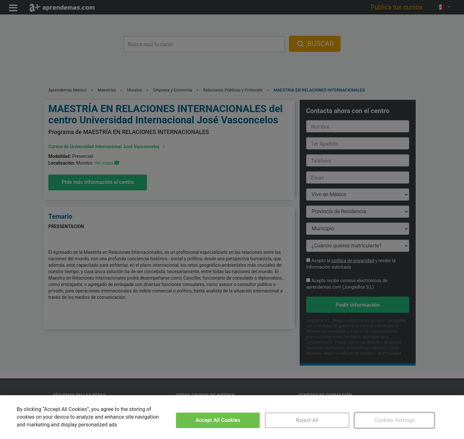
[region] (232, 417)
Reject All (307, 420)
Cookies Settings (394, 420)
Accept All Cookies (218, 420)
